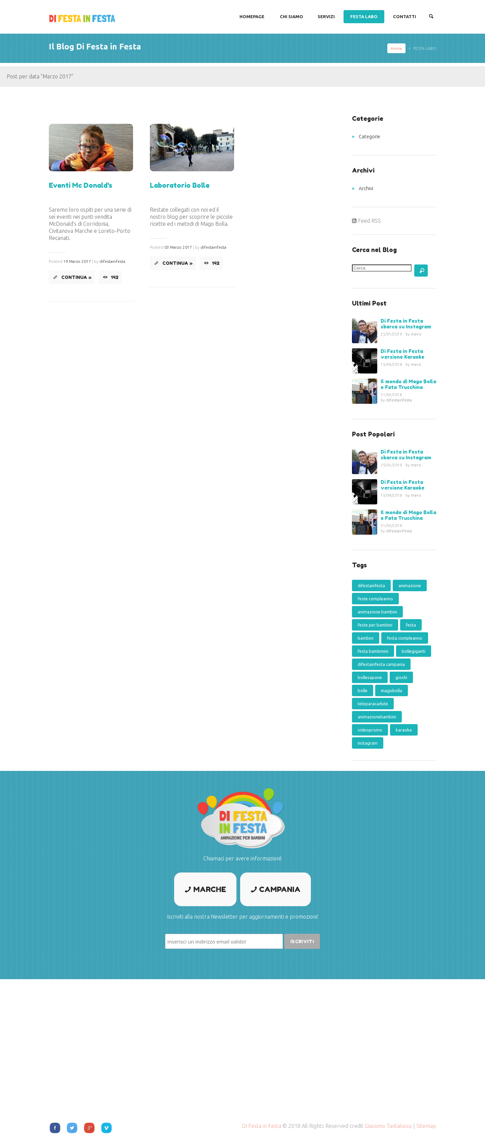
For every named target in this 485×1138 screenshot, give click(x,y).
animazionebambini (377, 716)
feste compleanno (375, 598)
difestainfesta (112, 261)
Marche (209, 889)
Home (396, 48)
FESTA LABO (364, 16)
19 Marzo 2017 (77, 261)
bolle (362, 690)
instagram (368, 743)
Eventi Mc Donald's (80, 185)
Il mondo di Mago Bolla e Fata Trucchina (408, 384)
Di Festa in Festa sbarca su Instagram (406, 323)
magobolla (391, 690)
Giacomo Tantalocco (388, 1126)
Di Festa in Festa (261, 1126)
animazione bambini (377, 611)
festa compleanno (404, 638)
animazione (409, 585)
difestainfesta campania (381, 664)
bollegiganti (413, 651)
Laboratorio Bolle (179, 185)
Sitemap (426, 1126)
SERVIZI (326, 16)
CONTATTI (404, 16)
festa (411, 625)
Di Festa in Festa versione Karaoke (402, 354)
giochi (401, 677)
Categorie (369, 136)
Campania (279, 889)
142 (115, 277)
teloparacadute (373, 703)
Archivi (366, 188)
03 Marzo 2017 (178, 247)
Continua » (76, 277)
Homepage (251, 16)
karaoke (404, 729)
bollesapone (370, 677)
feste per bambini (375, 625)
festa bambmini (373, 651)
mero (416, 334)
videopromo (370, 729)
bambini (366, 638)
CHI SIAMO (291, 16)
